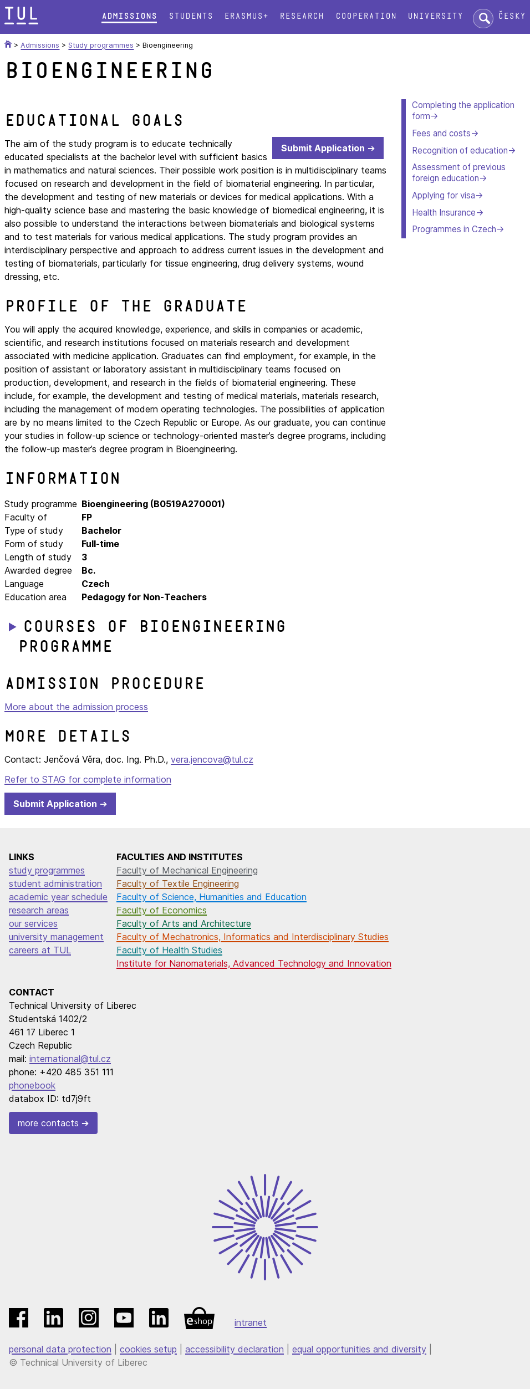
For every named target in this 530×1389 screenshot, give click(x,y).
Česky (512, 16)
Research (301, 16)
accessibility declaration (234, 1349)
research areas (39, 910)
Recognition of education (460, 150)
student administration (55, 883)
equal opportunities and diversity (359, 1349)
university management (56, 936)
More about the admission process (76, 706)
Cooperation (365, 16)
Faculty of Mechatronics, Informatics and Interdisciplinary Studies (252, 936)
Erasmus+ (246, 16)
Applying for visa (443, 195)
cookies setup (148, 1349)
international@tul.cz (70, 1058)
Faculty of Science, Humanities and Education (211, 896)
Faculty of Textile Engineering (177, 883)
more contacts (48, 1122)
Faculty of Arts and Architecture (183, 923)
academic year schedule (58, 896)
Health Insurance (444, 212)
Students (191, 16)
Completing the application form (463, 110)
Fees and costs (441, 133)
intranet (251, 1322)
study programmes (47, 870)
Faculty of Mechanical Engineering (187, 870)
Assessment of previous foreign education (459, 172)
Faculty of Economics (161, 910)
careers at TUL (40, 950)
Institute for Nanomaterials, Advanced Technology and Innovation (253, 963)
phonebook (32, 1085)
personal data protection (60, 1349)
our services (33, 923)
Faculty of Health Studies (169, 950)
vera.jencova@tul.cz (212, 759)
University (435, 16)
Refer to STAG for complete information (87, 779)
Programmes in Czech (454, 229)
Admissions (129, 16)
